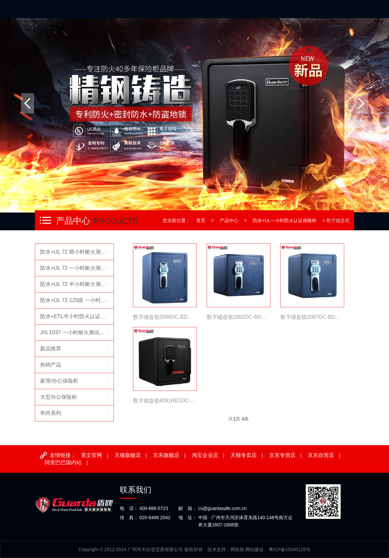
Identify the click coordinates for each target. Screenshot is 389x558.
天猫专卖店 (243, 455)
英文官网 (91, 455)
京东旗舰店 (166, 455)
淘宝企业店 (205, 455)
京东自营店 (321, 455)
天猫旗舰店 (128, 455)
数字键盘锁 (338, 220)
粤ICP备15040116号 (290, 549)
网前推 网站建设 (247, 549)
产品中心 (229, 220)
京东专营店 (282, 455)
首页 (200, 220)
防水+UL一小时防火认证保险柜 (285, 220)
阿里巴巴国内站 (63, 462)
